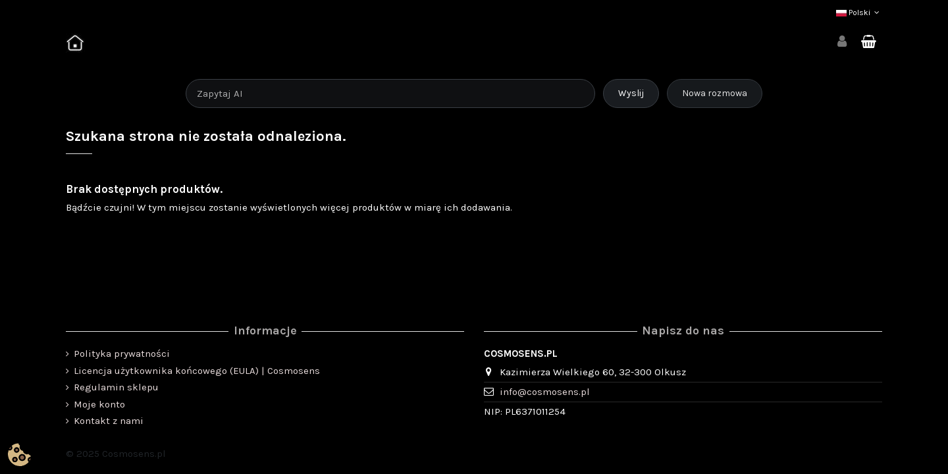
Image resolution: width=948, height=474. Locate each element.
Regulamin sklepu (116, 387)
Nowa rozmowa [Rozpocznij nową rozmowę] (714, 93)
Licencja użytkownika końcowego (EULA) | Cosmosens (197, 371)
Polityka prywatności (122, 353)
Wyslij (631, 93)
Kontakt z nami (109, 421)
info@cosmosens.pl (545, 392)
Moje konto (99, 404)
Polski (859, 12)
